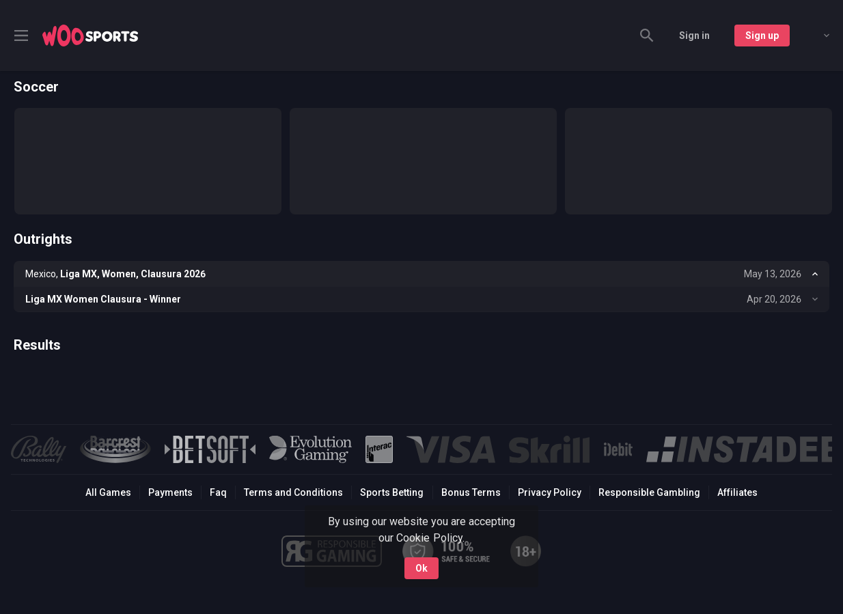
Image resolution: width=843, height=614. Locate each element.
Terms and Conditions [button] (293, 492)
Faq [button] (218, 492)
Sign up (762, 35)
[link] (90, 35)
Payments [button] (170, 492)
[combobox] (816, 35)
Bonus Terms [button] (471, 492)
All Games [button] (108, 492)
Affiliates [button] (737, 492)
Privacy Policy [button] (549, 492)
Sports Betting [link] (392, 492)
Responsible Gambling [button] (649, 492)
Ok (421, 568)
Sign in (694, 35)
